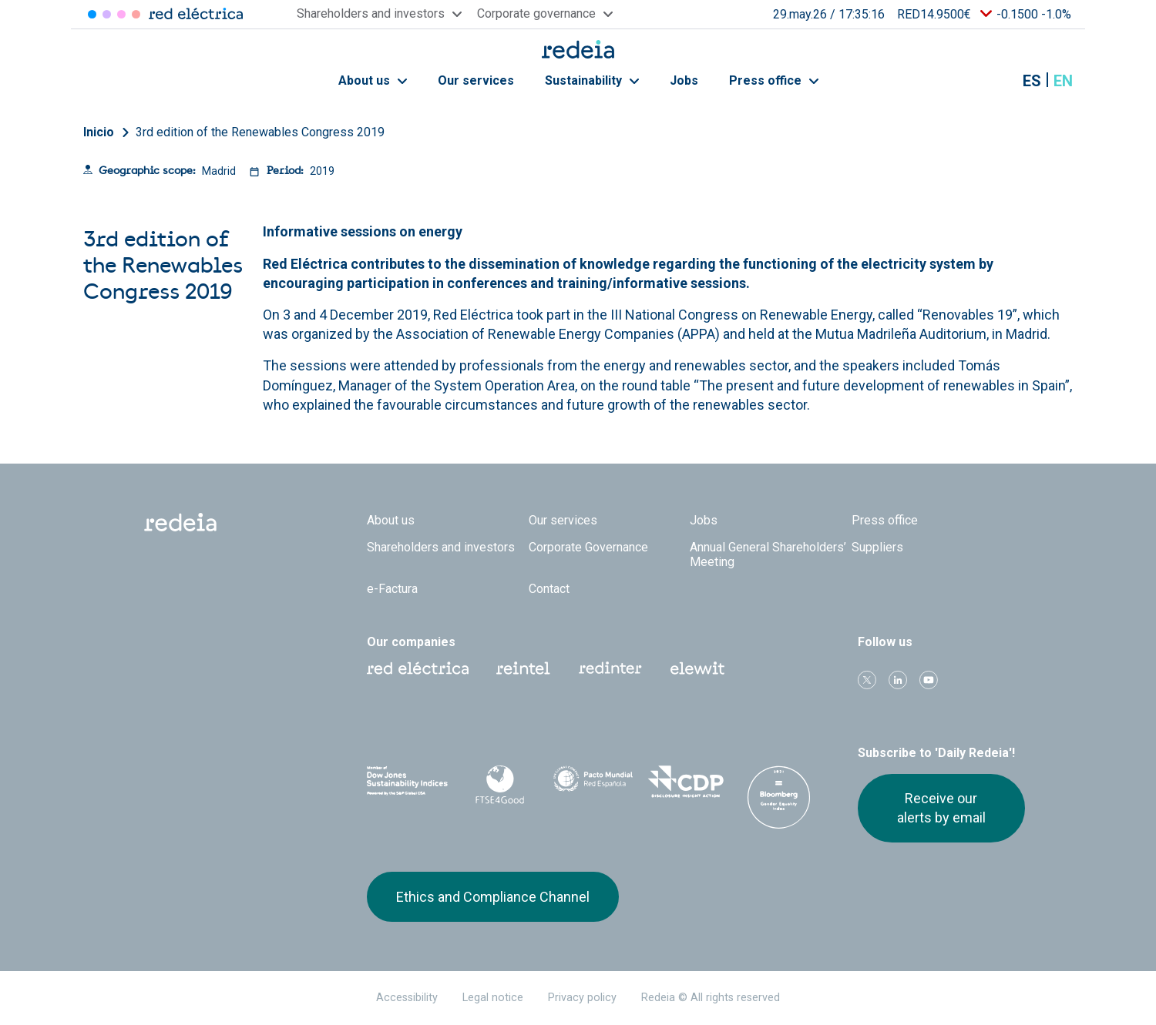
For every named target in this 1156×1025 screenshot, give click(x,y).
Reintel (523, 668)
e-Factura (392, 588)
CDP (686, 781)
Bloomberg (778, 797)
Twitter (867, 680)
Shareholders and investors (441, 547)
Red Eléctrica (418, 668)
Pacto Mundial (593, 782)
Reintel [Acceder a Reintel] (121, 14)
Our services (476, 80)
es (1032, 81)
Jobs (684, 80)
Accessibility (407, 997)
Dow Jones (407, 782)
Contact (549, 588)
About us (372, 80)
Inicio (98, 132)
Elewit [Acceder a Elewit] (136, 14)
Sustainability (592, 80)
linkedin (898, 680)
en (1063, 81)
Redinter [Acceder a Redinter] (106, 14)
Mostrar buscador (993, 81)
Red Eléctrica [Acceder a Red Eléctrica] (92, 14)
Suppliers (877, 547)
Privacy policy (582, 997)
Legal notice (492, 997)
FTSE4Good (500, 784)
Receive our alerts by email (941, 807)
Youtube (928, 680)
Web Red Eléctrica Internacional (610, 668)
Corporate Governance (588, 547)
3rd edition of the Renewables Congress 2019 (260, 132)
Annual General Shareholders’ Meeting (768, 554)
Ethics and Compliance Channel (493, 897)
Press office (773, 80)
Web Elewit (697, 668)
